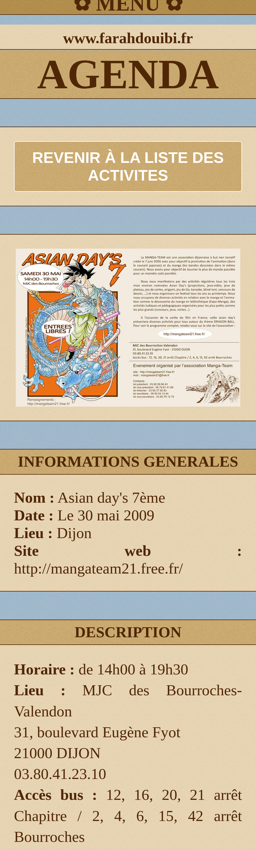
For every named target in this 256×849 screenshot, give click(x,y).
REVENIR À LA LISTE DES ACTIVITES (128, 166)
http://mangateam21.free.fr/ (98, 568)
